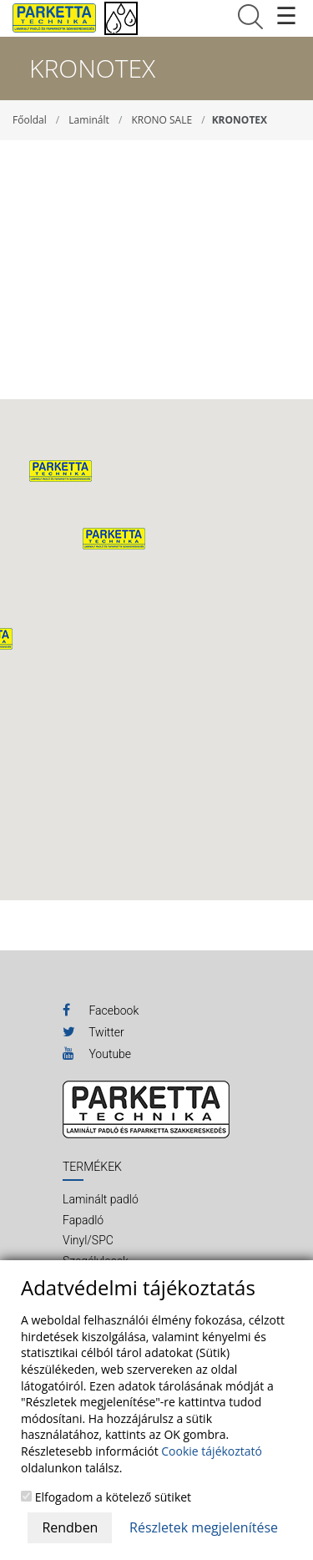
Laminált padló (101, 1199)
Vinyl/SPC (88, 1240)
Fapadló (83, 1220)
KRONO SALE (161, 120)
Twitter (93, 1031)
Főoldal (30, 120)
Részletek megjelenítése (203, 1527)
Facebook (101, 1010)
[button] (114, 539)
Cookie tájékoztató (211, 1451)
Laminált (88, 120)
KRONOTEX (239, 120)
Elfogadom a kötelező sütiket (106, 1497)
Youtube (97, 1053)
